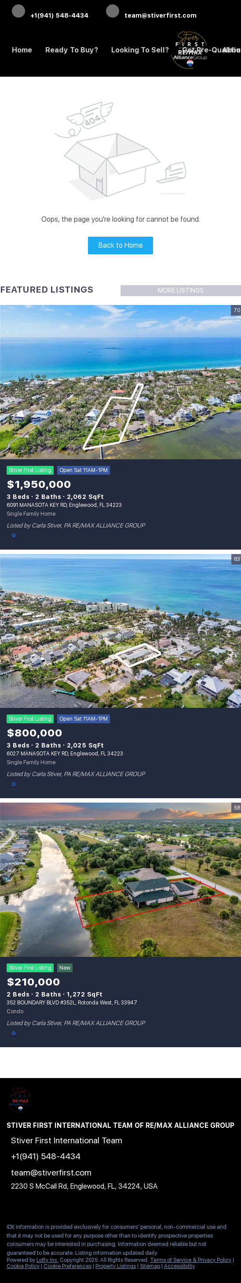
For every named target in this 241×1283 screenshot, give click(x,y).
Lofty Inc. (47, 1260)
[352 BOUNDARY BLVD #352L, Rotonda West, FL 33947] (120, 880)
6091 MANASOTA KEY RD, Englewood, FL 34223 (64, 505)
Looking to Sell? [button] (140, 50)
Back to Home (121, 245)
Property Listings (115, 1266)
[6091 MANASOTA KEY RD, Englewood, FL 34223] (120, 382)
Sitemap (150, 1266)
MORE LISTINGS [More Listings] (181, 290)
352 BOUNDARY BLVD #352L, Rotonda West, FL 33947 (72, 1003)
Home (22, 50)
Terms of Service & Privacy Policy (190, 1260)
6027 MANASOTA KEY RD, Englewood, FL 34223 (65, 754)
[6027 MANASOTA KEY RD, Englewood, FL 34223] (120, 631)
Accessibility (179, 1266)
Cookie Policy (23, 1266)
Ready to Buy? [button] (71, 50)
